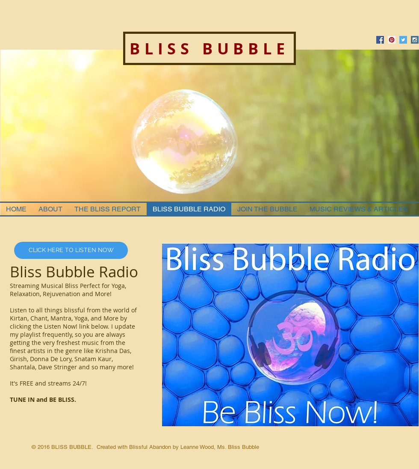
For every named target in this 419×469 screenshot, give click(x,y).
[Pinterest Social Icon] (391, 40)
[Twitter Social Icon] (403, 40)
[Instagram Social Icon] (415, 40)
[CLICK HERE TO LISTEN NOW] (71, 250)
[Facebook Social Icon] (380, 40)
